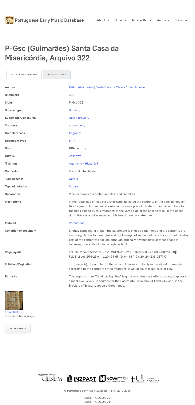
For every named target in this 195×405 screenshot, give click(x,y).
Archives (163, 20)
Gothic (73, 179)
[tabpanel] (97, 186)
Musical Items (141, 20)
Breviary (74, 110)
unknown (75, 156)
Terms (179, 20)
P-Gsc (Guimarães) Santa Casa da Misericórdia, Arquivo (107, 87)
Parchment (76, 223)
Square (74, 186)
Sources (120, 20)
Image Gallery (13, 312)
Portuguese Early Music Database (49, 20)
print (72, 140)
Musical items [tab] (57, 74)
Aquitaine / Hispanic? (83, 163)
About (101, 20)
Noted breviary (79, 118)
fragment (75, 133)
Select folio (18, 328)
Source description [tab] (24, 74)
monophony (77, 125)
